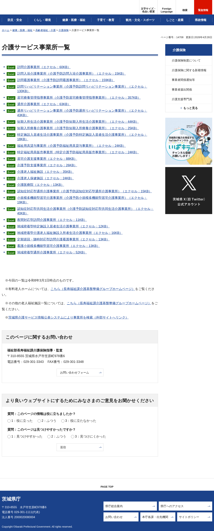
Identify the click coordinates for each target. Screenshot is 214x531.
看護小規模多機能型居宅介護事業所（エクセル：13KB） (58, 246)
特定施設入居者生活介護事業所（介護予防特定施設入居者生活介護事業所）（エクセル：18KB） (82, 137)
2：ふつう (49, 421)
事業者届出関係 (182, 89)
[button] (167, 7)
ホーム (5, 30)
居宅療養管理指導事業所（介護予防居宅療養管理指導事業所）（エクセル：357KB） (79, 97)
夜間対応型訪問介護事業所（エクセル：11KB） (52, 220)
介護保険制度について (186, 60)
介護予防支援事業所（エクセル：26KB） (47, 165)
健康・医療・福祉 (22, 30)
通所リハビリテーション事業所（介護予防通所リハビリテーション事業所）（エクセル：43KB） (82, 113)
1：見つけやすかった (26, 436)
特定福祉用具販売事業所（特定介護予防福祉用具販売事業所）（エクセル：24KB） (78, 152)
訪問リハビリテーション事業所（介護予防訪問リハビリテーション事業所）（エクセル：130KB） (82, 89)
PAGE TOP (107, 486)
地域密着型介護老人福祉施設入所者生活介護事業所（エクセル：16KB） (70, 233)
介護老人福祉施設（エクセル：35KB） (45, 172)
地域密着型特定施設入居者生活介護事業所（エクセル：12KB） (63, 226)
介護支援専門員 (182, 99)
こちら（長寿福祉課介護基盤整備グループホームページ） (93, 289)
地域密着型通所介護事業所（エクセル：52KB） (52, 252)
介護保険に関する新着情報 (189, 70)
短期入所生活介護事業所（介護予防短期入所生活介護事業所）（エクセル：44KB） (78, 121)
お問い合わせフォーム (74, 372)
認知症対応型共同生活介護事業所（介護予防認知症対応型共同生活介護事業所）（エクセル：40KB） (85, 211)
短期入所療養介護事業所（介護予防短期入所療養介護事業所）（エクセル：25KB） (78, 128)
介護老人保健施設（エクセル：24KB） (45, 178)
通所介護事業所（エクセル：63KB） (44, 104)
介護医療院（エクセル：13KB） (40, 185)
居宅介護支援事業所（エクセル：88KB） (47, 159)
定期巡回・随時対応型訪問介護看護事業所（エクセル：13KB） (63, 239)
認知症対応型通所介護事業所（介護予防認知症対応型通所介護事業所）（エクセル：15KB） (84, 191)
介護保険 (64, 30)
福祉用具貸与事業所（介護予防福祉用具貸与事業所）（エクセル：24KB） (71, 146)
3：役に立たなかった (80, 421)
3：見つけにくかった (90, 436)
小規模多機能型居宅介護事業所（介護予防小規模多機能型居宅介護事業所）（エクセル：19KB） (82, 200)
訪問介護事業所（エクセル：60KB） (44, 67)
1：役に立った (22, 421)
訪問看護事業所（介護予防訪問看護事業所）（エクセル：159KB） (66, 80)
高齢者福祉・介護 (45, 30)
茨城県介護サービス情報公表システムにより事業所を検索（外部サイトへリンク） (68, 317)
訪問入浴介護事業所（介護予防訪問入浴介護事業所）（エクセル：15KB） (71, 73)
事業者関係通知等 (183, 79)
